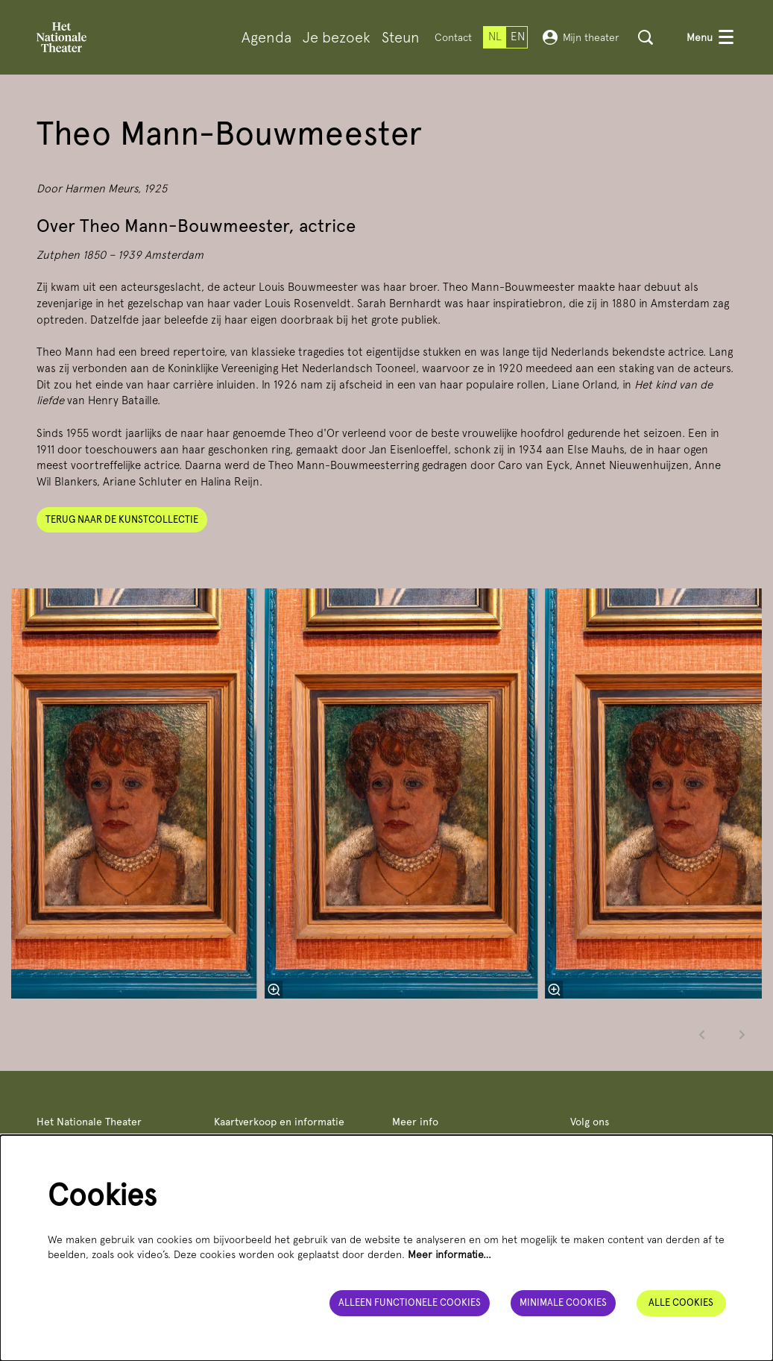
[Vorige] (702, 1034)
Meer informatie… (449, 1254)
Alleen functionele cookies (409, 1302)
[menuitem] (266, 37)
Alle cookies (681, 1302)
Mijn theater (581, 37)
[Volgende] (742, 1034)
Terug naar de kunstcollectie (121, 519)
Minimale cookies (563, 1302)
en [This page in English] (518, 36)
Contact (453, 37)
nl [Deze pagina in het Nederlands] (495, 36)
